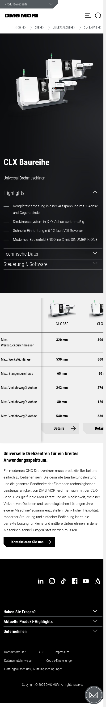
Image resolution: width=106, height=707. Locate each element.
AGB (41, 652)
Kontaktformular (14, 652)
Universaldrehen (64, 27)
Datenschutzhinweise (17, 660)
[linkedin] (40, 581)
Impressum (62, 652)
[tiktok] (63, 581)
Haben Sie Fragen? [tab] (20, 611)
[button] (88, 15)
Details (59, 428)
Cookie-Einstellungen (59, 660)
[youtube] (86, 581)
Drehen (39, 27)
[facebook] (74, 581)
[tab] (53, 193)
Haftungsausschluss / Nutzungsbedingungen (33, 669)
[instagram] (52, 581)
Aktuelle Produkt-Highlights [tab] (28, 621)
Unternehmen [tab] (15, 631)
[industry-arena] (97, 581)
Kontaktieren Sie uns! (27, 542)
